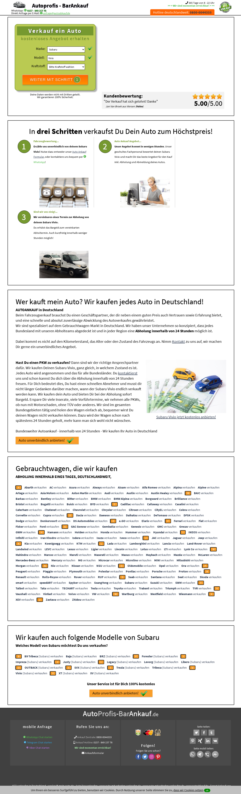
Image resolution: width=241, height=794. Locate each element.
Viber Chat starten (39, 676)
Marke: (40, 48)
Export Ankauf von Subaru (146, 718)
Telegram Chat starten (39, 670)
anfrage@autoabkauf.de (56, 13)
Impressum (137, 757)
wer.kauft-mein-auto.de (61, 714)
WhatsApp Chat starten (39, 665)
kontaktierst (127, 301)
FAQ (148, 757)
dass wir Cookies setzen (188, 790)
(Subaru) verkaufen (43, 584)
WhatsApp (39, 177)
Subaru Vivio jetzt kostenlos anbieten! (186, 345)
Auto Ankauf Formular (52, 166)
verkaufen (35, 416)
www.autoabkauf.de (197, 714)
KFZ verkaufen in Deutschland (29, 714)
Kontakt (178, 269)
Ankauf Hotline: (84, 670)
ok (207, 790)
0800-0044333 (104, 665)
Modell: (39, 57)
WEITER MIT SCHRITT (55, 79)
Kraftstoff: (38, 66)
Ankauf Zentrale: (86, 665)
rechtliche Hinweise (118, 757)
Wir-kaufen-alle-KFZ (174, 718)
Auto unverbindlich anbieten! (46, 369)
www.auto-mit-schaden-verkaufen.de (120, 714)
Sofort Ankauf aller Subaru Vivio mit (109, 718)
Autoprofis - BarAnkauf (60, 5)
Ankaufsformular (94, 681)
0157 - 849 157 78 (36, 10)
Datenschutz (98, 757)
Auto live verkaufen (87, 714)
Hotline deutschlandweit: (182, 12)
